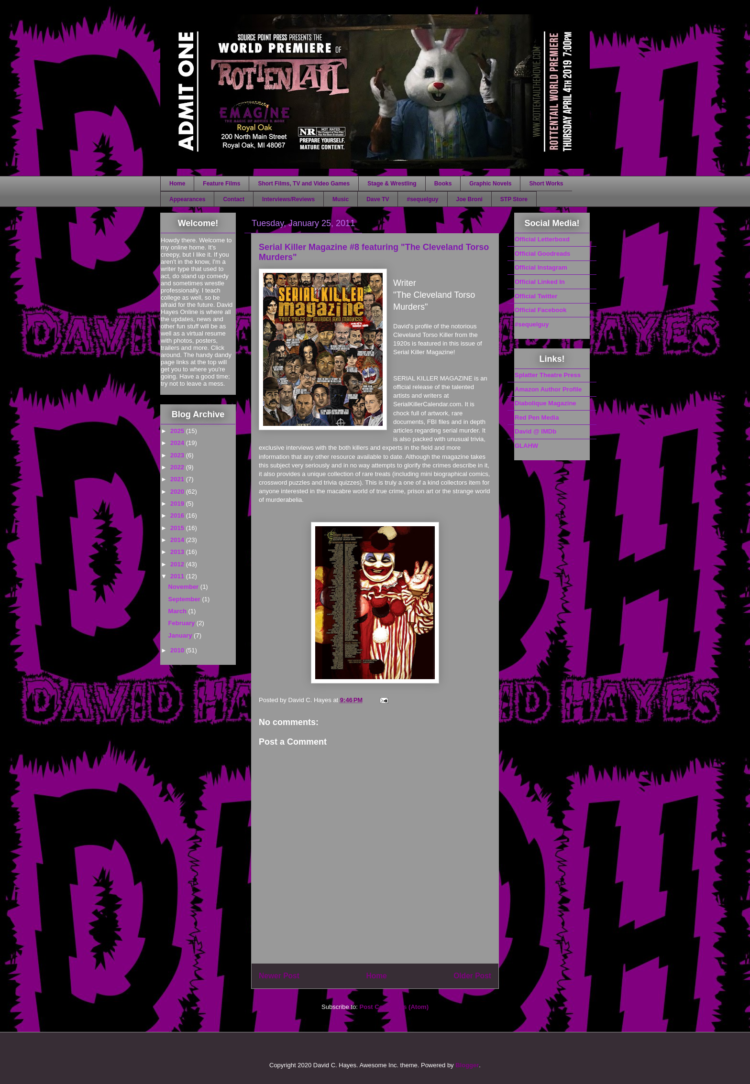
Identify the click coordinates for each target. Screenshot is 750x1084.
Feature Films (221, 183)
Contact (233, 199)
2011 (178, 576)
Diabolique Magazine (545, 403)
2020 (178, 491)
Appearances (187, 199)
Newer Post (279, 976)
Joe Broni (469, 199)
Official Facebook (540, 310)
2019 (178, 503)
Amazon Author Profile (548, 389)
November (184, 586)
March (178, 611)
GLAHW (526, 445)
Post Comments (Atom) (394, 1006)
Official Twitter (536, 296)
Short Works (546, 183)
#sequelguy (422, 199)
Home (177, 183)
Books (443, 183)
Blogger (467, 1065)
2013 (178, 551)
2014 (178, 539)
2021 (178, 479)
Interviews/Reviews (288, 199)
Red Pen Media (537, 417)
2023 (178, 455)
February (182, 623)
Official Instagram (541, 267)
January (181, 635)
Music (340, 199)
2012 (178, 564)
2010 (178, 650)
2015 (178, 527)
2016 (178, 515)
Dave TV (377, 199)
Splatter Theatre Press (548, 375)
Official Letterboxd (542, 239)
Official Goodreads (542, 253)
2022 (178, 467)
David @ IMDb (535, 431)
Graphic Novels (490, 183)
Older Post (472, 976)
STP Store (514, 199)
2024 (178, 442)
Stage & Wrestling (391, 183)
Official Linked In (540, 281)
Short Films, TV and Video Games (304, 183)
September (185, 599)
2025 (178, 430)
